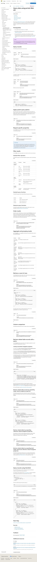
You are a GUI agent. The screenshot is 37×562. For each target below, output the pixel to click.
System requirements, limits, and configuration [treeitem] (6, 63)
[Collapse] (10, 6)
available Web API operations (21, 21)
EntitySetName (18, 42)
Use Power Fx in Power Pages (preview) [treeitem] (6, 47)
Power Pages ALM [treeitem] (4, 49)
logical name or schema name (20, 385)
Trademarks (2, 559)
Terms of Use (29, 558)
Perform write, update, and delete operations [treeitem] (7, 30)
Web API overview (17, 527)
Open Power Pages (33, 3)
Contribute (14, 558)
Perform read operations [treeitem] (6, 28)
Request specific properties (17, 18)
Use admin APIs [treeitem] (4, 48)
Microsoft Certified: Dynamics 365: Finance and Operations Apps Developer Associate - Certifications (24, 548)
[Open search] (33, 1)
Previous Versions (7, 558)
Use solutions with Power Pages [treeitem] (6, 50)
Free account (28, 3)
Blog (11, 558)
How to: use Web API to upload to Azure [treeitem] (7, 36)
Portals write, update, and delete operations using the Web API (22, 522)
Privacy (18, 558)
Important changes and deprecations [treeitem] (6, 67)
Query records (16, 16)
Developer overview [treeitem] (4, 20)
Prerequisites (15, 15)
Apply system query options (17, 17)
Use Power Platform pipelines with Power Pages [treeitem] (6, 53)
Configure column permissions (19, 529)
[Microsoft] (1, 1)
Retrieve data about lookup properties (26, 387)
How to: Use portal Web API (19, 528)
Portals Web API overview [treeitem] (6, 27)
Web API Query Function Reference (23, 208)
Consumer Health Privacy (23, 558)
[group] (24, 95)
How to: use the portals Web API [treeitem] (7, 34)
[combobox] (6, 7)
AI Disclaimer (2, 558)
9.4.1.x (24, 29)
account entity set (26, 472)
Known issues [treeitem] (3, 66)
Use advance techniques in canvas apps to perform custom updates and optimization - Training (24, 543)
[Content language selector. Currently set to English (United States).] (4, 556)
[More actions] (35, 6)
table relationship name (22, 454)
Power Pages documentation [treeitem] (5, 9)
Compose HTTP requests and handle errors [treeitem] (6, 33)
